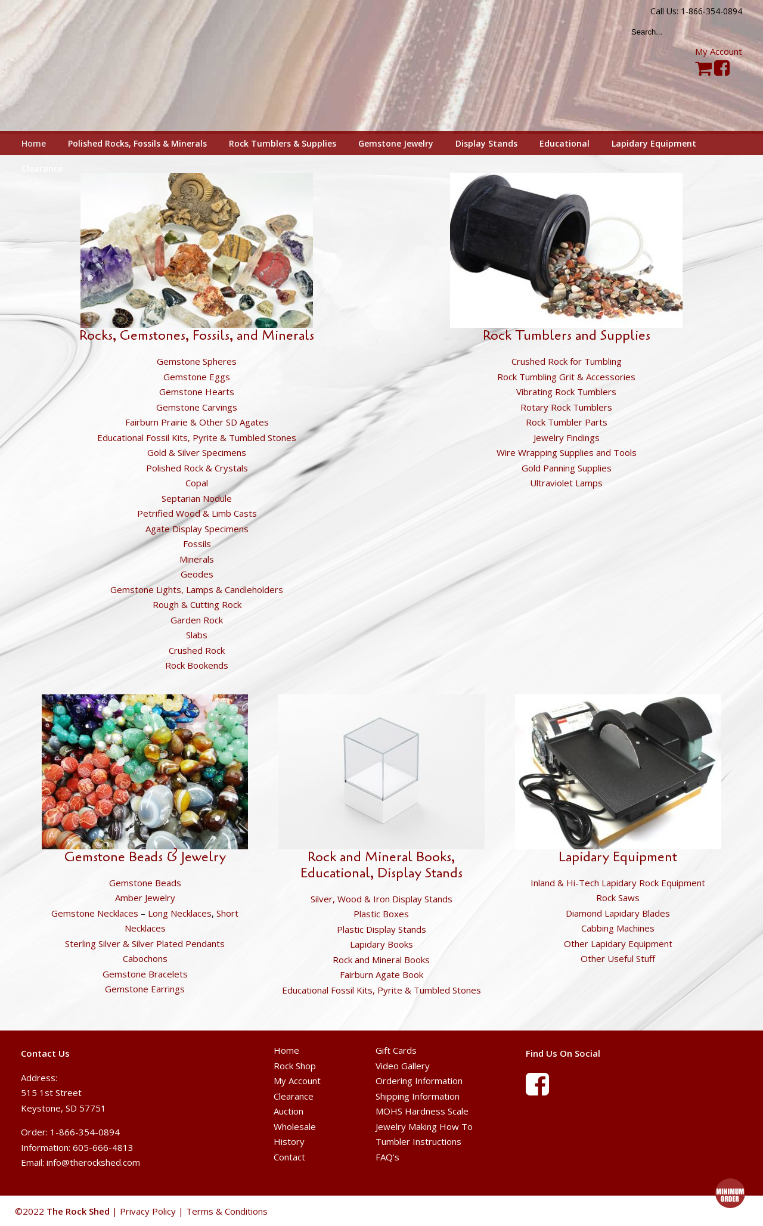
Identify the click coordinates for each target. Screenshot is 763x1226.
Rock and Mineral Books (381, 960)
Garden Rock (196, 620)
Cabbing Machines (618, 928)
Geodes (197, 574)
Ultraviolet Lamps (566, 483)
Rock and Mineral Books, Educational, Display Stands (381, 865)
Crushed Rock (197, 650)
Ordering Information (419, 1081)
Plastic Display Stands (381, 929)
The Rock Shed (91, 66)
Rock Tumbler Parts (566, 422)
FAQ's (387, 1157)
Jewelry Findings (567, 437)
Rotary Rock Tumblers (566, 407)
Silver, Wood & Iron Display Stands (381, 899)
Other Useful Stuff (618, 958)
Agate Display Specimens (197, 529)
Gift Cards (396, 1050)
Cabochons (145, 958)
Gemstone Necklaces (94, 913)
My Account (718, 51)
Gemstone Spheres (197, 361)
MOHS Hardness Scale (422, 1111)
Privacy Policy (148, 1211)
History (289, 1141)
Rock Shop (295, 1066)
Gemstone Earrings (145, 989)
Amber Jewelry (145, 898)
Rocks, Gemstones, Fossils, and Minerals (196, 335)
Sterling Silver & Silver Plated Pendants (145, 943)
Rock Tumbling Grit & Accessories (566, 377)
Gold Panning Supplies (567, 468)
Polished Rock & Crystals (197, 468)
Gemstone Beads (145, 883)
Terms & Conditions (227, 1211)
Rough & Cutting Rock (197, 604)
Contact (289, 1157)
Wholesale (295, 1126)
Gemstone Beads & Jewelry (145, 857)
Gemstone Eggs (196, 377)
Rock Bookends (196, 665)
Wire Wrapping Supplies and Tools (567, 452)
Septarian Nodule (197, 498)
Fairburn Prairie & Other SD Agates (197, 422)
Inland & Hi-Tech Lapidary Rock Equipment (618, 883)
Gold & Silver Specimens (196, 452)
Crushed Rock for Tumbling (566, 361)
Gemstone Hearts (196, 392)
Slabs (196, 635)
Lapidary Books (381, 944)
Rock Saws (618, 898)
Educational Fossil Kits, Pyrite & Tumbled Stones (196, 437)
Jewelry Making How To (424, 1126)
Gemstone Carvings (196, 407)
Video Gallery (403, 1066)
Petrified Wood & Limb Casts (197, 513)
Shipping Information (418, 1096)
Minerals (196, 559)
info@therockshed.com (93, 1162)
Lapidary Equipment (618, 857)
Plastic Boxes (381, 914)
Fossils (197, 544)
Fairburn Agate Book (381, 974)
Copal (196, 483)
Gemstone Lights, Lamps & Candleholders (196, 589)
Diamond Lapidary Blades (618, 913)
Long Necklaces (180, 913)
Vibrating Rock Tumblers (566, 392)
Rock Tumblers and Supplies (566, 335)
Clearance (294, 1096)
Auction (288, 1111)
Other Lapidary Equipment (618, 943)
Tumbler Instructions (418, 1141)
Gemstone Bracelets (145, 974)
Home (286, 1050)
